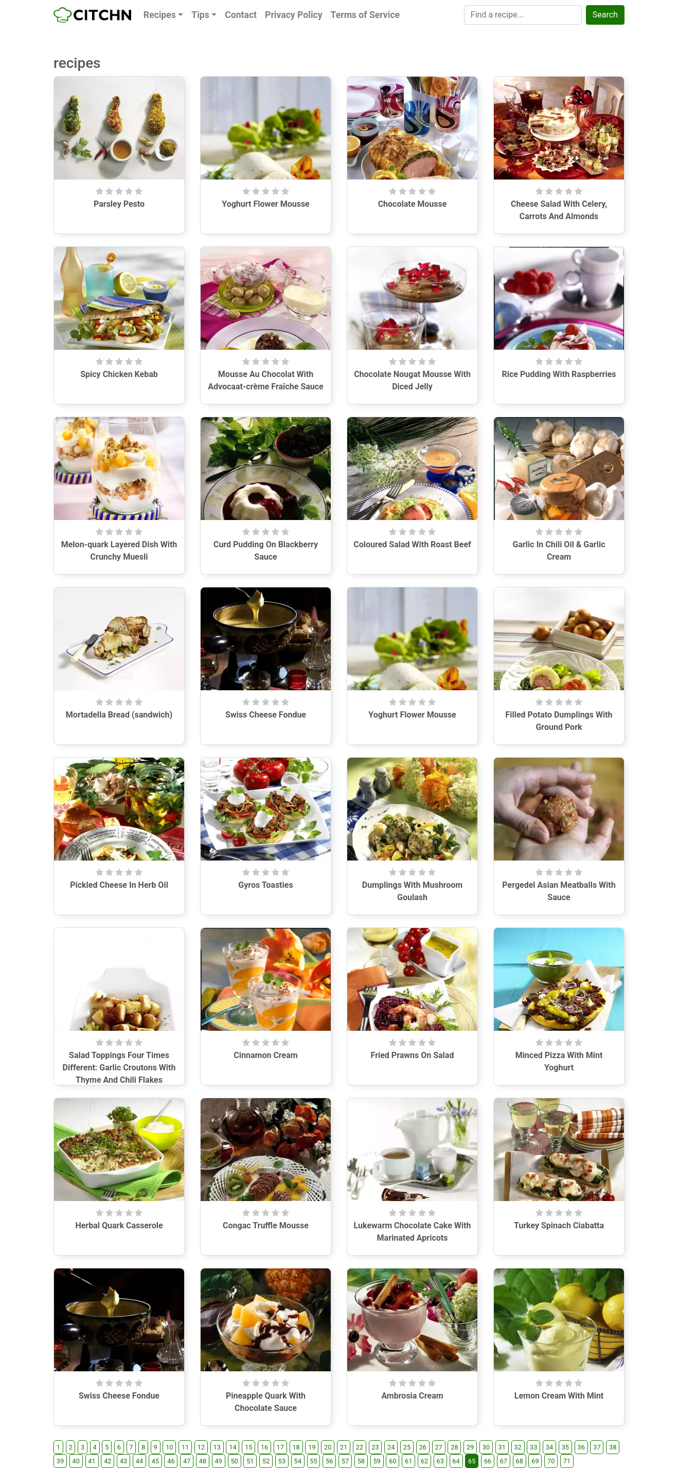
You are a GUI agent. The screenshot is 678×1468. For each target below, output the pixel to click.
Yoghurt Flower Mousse (265, 204)
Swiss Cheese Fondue (265, 715)
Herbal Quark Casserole (119, 1225)
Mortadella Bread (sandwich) (119, 715)
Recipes (160, 15)
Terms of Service (365, 15)
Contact (241, 15)
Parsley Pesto (119, 204)
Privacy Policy (294, 15)
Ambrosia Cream (412, 1396)
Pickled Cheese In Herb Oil (119, 885)
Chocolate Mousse (412, 204)
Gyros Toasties (265, 885)
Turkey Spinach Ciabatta (559, 1225)
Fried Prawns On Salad (412, 1055)
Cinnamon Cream (265, 1055)
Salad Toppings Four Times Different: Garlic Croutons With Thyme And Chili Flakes (119, 1067)
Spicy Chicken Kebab (119, 374)
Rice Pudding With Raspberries (559, 374)
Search (605, 15)
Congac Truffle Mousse (266, 1225)
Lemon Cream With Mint (559, 1396)
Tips (200, 15)
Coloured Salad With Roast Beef (412, 544)
